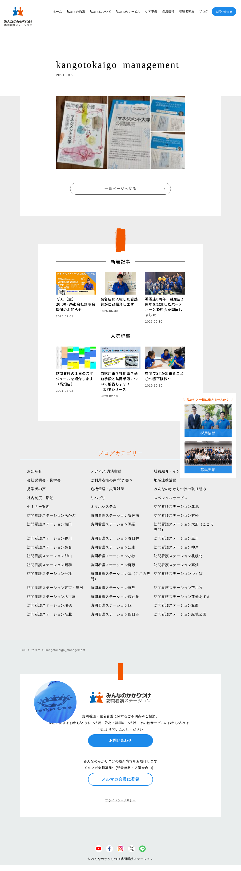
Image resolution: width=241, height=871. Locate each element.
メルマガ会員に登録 (120, 779)
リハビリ (98, 498)
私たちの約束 (76, 11)
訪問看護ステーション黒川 (176, 538)
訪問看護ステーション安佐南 (115, 515)
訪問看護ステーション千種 (49, 573)
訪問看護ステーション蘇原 (113, 565)
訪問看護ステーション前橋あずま (182, 597)
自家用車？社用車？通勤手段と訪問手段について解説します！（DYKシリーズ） (119, 381)
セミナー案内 (38, 506)
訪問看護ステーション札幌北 (178, 556)
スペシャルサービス (171, 498)
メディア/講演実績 (106, 471)
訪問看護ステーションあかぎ (51, 515)
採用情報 (168, 11)
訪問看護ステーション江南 (113, 547)
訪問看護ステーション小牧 (113, 556)
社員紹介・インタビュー (174, 471)
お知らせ (34, 471)
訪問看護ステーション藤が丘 (115, 597)
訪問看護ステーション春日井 (115, 538)
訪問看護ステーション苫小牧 (178, 588)
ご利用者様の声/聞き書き (112, 480)
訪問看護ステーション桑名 (49, 547)
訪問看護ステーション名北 (49, 614)
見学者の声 (36, 489)
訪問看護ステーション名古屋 (51, 597)
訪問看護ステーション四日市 (115, 614)
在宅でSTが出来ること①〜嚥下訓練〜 (164, 376)
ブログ (203, 11)
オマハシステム (104, 506)
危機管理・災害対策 (107, 489)
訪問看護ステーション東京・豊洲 (55, 588)
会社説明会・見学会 (44, 480)
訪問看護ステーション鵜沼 (113, 524)
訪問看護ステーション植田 (49, 524)
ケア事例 (151, 11)
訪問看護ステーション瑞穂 (49, 605)
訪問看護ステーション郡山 (49, 556)
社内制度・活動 (40, 498)
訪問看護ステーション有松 (176, 515)
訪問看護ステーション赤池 (176, 506)
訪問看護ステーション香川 (49, 538)
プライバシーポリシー (120, 800)
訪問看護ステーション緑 (111, 605)
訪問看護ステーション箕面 (176, 605)
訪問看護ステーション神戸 (176, 547)
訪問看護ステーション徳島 (113, 588)
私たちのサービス (128, 11)
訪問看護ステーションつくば (178, 573)
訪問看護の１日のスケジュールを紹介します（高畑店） (74, 378)
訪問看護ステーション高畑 (176, 565)
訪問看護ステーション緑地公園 (180, 614)
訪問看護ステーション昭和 (49, 565)
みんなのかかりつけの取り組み (180, 489)
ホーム (57, 11)
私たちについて (100, 11)
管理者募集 (186, 11)
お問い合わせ (224, 11)
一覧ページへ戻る (120, 189)
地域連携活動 (165, 480)
